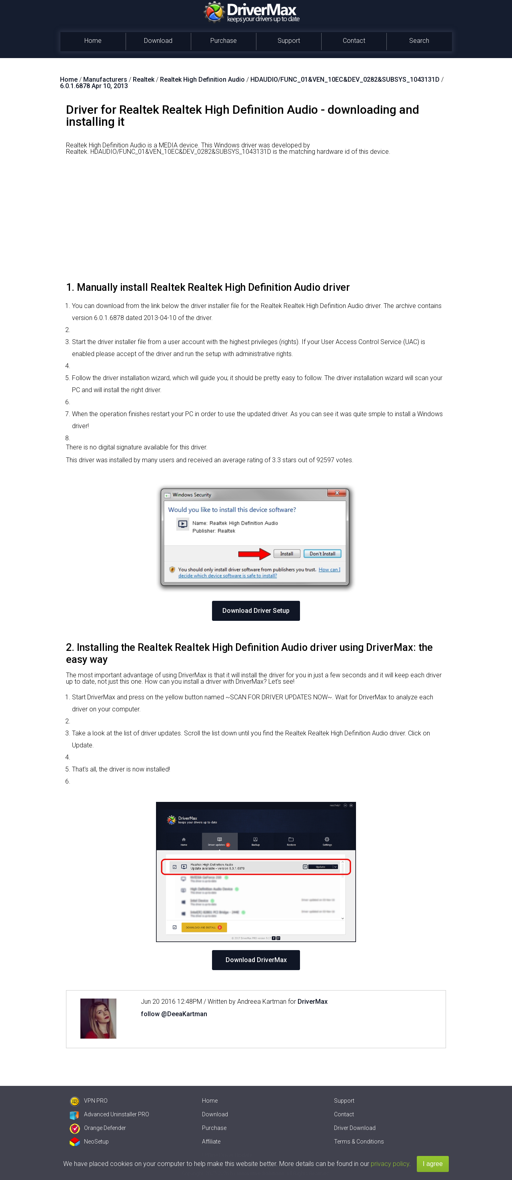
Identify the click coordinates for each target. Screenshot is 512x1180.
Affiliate (211, 1141)
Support (289, 40)
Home (93, 40)
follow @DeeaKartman (174, 1014)
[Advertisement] (256, 221)
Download (158, 40)
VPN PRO (89, 1100)
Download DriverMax (256, 960)
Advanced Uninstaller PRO (109, 1114)
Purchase (223, 40)
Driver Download (355, 1128)
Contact (354, 40)
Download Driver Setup (256, 610)
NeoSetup (89, 1141)
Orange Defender (98, 1128)
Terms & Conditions (359, 1141)
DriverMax (313, 1001)
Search (419, 40)
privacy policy (390, 1164)
